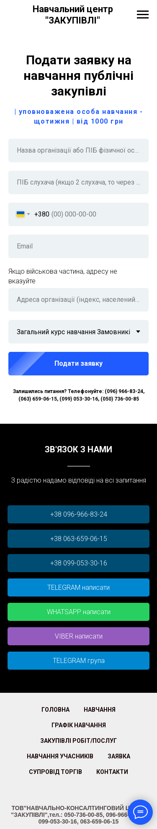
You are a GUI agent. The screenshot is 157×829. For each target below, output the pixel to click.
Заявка (119, 756)
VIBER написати (79, 636)
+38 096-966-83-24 (78, 514)
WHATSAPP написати (79, 612)
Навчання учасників (60, 756)
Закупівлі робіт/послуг (78, 740)
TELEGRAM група (79, 661)
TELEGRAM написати (78, 587)
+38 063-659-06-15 (78, 539)
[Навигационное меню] (143, 15)
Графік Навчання (78, 725)
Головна (55, 709)
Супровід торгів (55, 771)
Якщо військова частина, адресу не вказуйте (62, 276)
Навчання (100, 709)
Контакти (112, 771)
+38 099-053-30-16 (78, 563)
